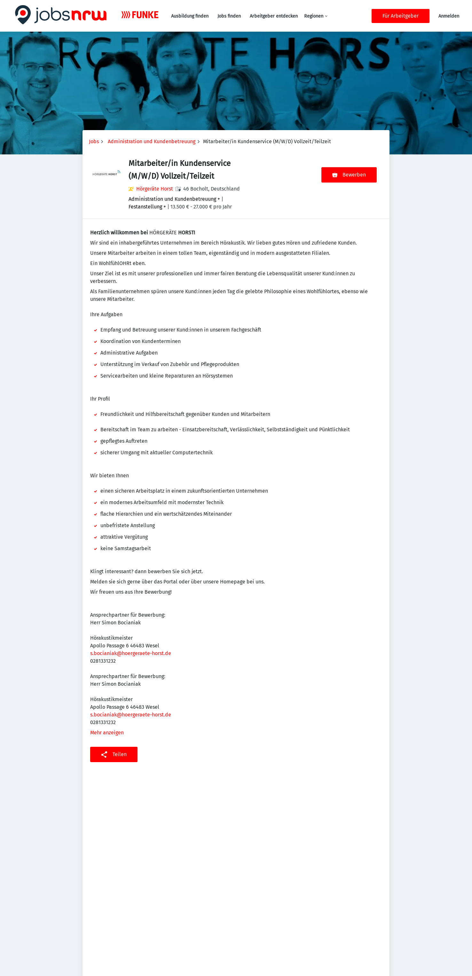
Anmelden (448, 16)
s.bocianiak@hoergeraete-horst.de (130, 653)
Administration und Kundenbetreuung (151, 141)
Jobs (94, 141)
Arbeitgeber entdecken (274, 16)
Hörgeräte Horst (154, 189)
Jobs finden (229, 16)
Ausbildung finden (189, 16)
